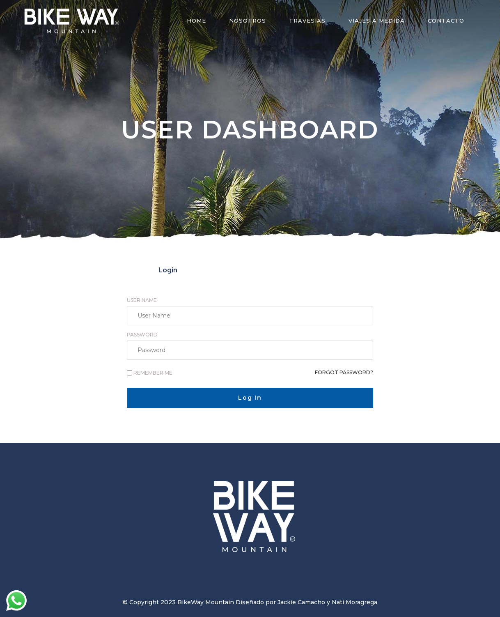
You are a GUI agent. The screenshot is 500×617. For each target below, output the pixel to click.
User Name (142, 300)
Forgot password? (344, 372)
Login (167, 270)
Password (142, 335)
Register (249, 270)
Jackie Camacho (301, 602)
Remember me (152, 373)
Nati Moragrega (354, 602)
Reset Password (332, 270)
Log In (250, 397)
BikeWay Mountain (205, 602)
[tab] (168, 270)
